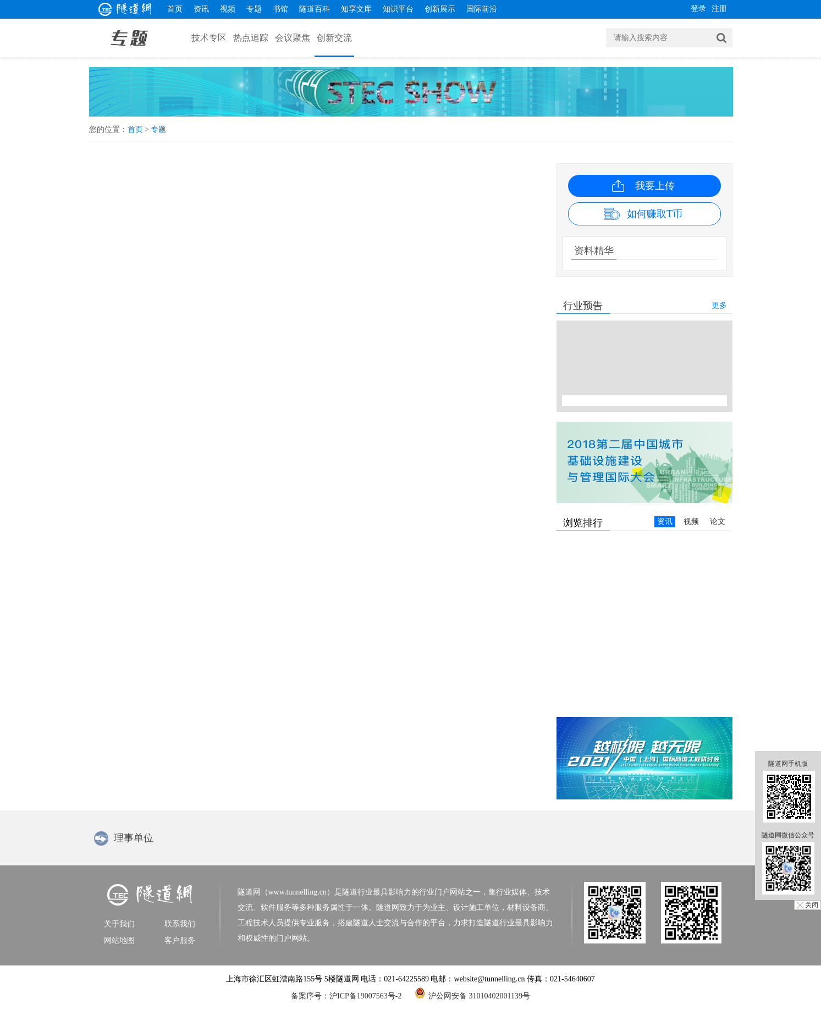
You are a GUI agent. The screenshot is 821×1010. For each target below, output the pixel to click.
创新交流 (334, 37)
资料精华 (594, 250)
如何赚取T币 (654, 213)
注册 (719, 8)
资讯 (201, 9)
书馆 (280, 9)
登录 (698, 8)
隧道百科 (314, 9)
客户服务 (179, 940)
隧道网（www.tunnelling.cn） (286, 892)
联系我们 (179, 924)
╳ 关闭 (807, 905)
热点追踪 (250, 37)
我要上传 (655, 185)
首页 (175, 9)
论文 (717, 521)
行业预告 (583, 305)
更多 (719, 305)
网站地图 (119, 940)
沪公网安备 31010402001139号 (472, 992)
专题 (254, 9)
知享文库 (356, 9)
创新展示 (440, 9)
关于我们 (119, 924)
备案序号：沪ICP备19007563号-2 (346, 996)
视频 (227, 9)
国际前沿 (481, 9)
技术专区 (209, 37)
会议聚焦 (292, 37)
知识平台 (398, 9)
